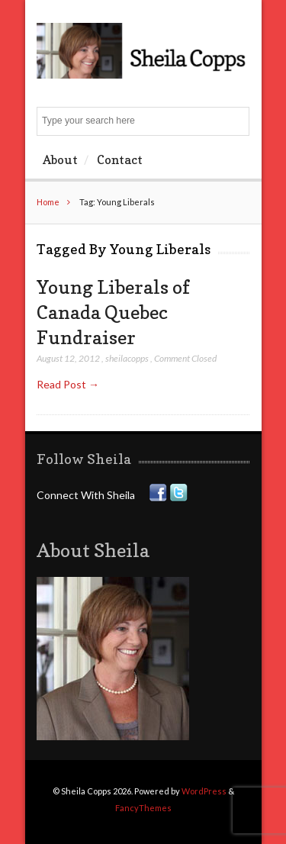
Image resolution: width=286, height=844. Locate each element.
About (60, 159)
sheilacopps (127, 358)
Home (48, 202)
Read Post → (68, 384)
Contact (120, 159)
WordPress (204, 791)
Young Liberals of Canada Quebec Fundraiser (113, 311)
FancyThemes (143, 808)
